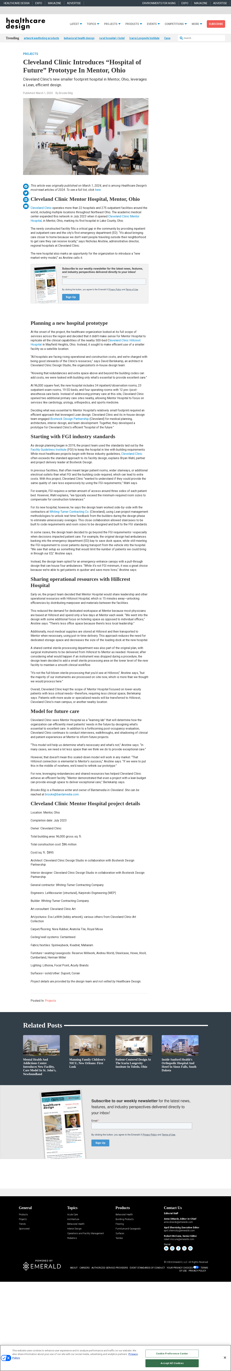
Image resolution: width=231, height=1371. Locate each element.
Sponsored (24, 1229)
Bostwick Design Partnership (69, 419)
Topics (91, 24)
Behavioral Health (75, 1224)
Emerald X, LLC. (180, 1262)
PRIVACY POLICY (197, 1270)
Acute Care (72, 1214)
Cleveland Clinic (41, 208)
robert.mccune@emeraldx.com (179, 1239)
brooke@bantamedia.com (62, 794)
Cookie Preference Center (172, 1353)
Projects (110, 24)
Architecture (73, 1219)
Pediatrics (72, 1238)
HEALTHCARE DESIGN (16, 3)
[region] (115, 1358)
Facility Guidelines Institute (48, 449)
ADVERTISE (74, 3)
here (98, 190)
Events (152, 24)
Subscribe (216, 23)
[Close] (225, 1357)
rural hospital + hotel (112, 38)
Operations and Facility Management (85, 1233)
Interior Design (74, 1229)
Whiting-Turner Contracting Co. (69, 511)
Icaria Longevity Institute (144, 38)
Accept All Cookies (172, 1363)
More (195, 24)
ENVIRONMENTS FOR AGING (159, 3)
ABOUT (74, 1267)
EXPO (38, 3)
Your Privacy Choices (180, 1267)
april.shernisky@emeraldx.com (179, 1230)
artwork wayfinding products (41, 38)
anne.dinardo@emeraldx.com (178, 1222)
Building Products (125, 1219)
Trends (22, 1224)
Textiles (119, 1238)
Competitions (174, 24)
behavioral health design (79, 38)
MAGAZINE (54, 3)
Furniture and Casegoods (128, 1229)
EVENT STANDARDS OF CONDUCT (147, 1267)
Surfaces (120, 1233)
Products (132, 24)
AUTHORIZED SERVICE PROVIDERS (109, 1267)
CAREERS (85, 1267)
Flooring (120, 1224)
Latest (74, 24)
